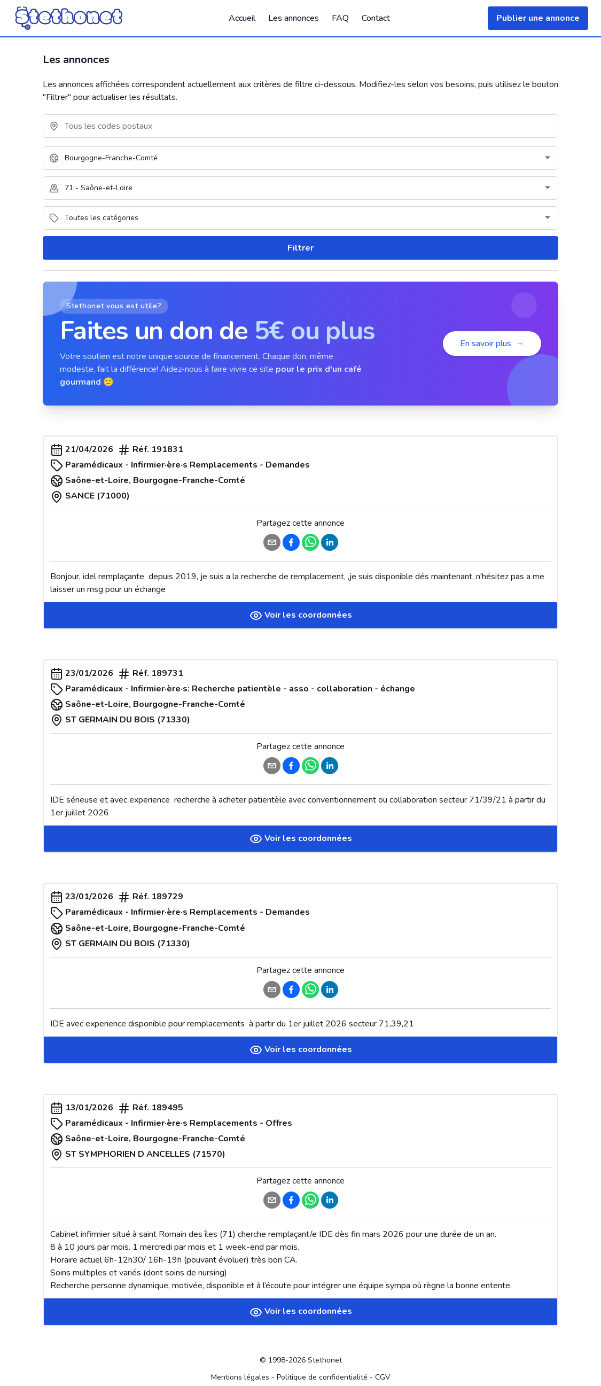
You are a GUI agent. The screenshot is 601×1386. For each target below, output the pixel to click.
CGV (383, 1377)
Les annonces (293, 18)
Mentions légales (240, 1377)
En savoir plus (492, 343)
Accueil (242, 18)
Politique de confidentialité (322, 1377)
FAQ (340, 18)
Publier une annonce (538, 18)
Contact (376, 18)
